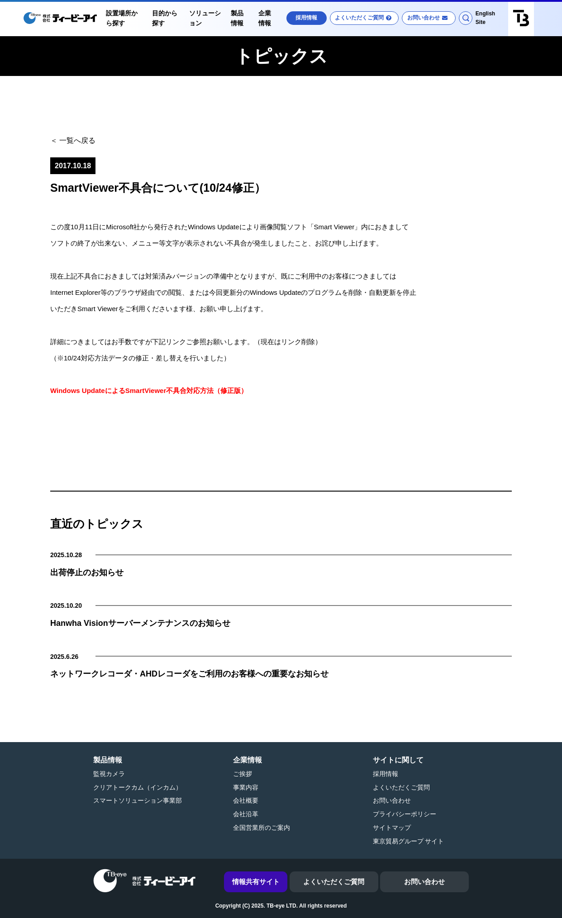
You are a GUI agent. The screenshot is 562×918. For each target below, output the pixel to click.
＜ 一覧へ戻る (72, 140)
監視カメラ (109, 773)
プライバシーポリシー (404, 814)
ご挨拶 (242, 773)
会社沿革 (245, 814)
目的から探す (164, 18)
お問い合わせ (423, 17)
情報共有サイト (256, 881)
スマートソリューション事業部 (137, 800)
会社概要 (245, 800)
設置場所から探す (122, 18)
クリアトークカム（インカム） (137, 787)
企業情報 (264, 18)
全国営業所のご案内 (261, 827)
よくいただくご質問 (359, 17)
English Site (485, 17)
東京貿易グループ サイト (408, 841)
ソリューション (205, 18)
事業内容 (245, 787)
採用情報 (306, 17)
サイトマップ (392, 827)
